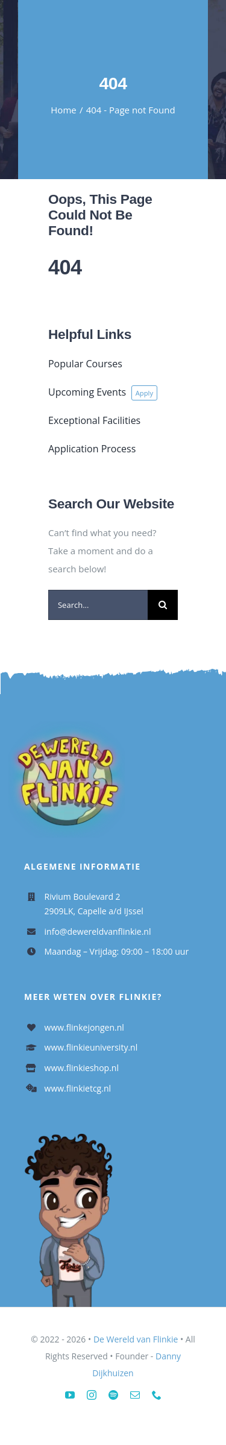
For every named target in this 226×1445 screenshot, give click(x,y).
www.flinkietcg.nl (78, 1088)
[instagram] (91, 1395)
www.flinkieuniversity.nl (91, 1047)
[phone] (157, 1395)
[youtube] (70, 1395)
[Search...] (98, 605)
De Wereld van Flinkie (135, 1339)
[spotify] (113, 1395)
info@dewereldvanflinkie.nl (98, 931)
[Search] (163, 605)
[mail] (135, 1395)
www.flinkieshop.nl (82, 1067)
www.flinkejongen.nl (84, 1027)
